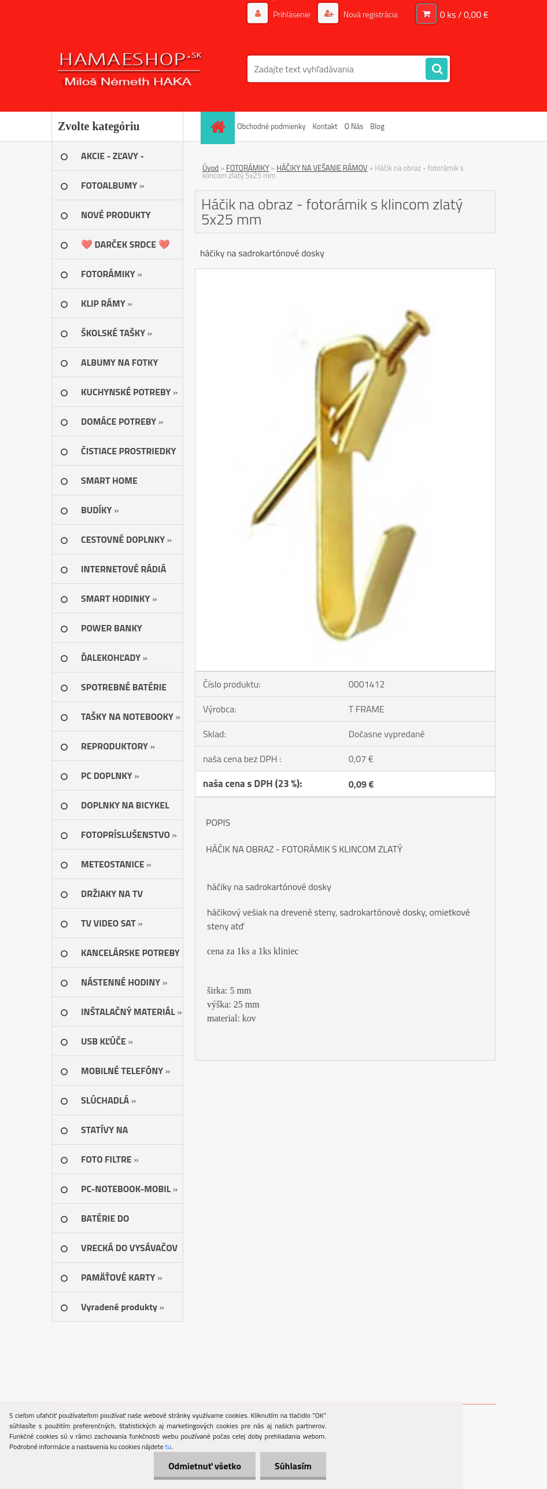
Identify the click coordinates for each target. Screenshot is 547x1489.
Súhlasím (293, 1466)
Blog (377, 126)
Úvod (210, 168)
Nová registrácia (370, 14)
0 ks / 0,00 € (464, 14)
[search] (436, 69)
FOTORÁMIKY (247, 168)
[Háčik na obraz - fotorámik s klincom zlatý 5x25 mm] (345, 274)
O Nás (353, 126)
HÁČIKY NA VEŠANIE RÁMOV (321, 168)
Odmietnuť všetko (204, 1466)
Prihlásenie (291, 14)
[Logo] (130, 69)
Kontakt (325, 126)
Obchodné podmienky (271, 126)
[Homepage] (219, 126)
